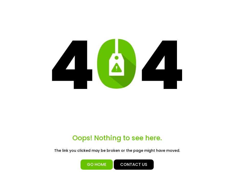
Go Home (96, 164)
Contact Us (133, 164)
